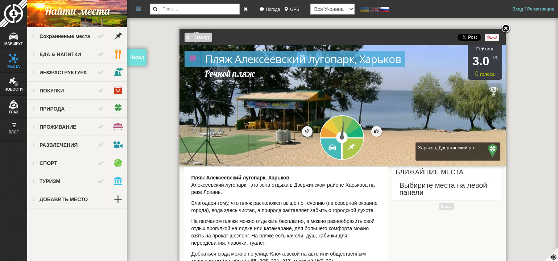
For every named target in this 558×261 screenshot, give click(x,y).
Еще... (446, 206)
